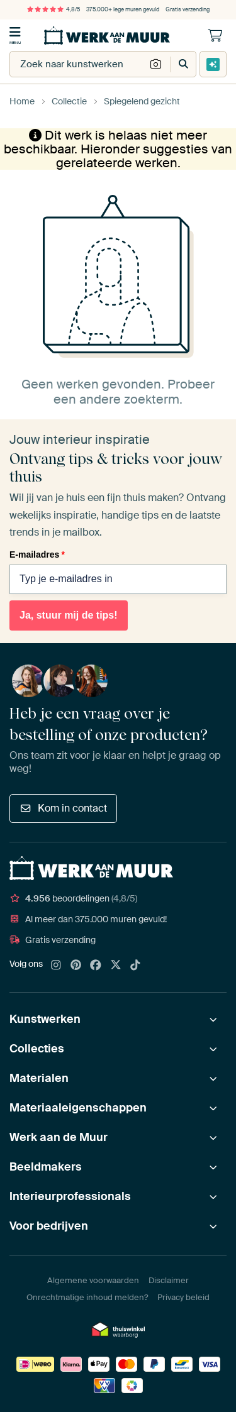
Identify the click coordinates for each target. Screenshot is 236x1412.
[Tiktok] (135, 965)
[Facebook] (96, 965)
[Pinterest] (76, 965)
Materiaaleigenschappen (78, 1107)
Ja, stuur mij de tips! (69, 615)
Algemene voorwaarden (93, 1280)
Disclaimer (169, 1280)
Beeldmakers (45, 1166)
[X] (116, 965)
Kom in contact (63, 808)
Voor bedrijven (48, 1225)
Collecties (36, 1048)
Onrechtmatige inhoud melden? (87, 1297)
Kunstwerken (45, 1019)
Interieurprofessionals (70, 1196)
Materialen (39, 1078)
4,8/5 (53, 9)
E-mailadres (37, 554)
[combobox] (77, 64)
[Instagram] (56, 965)
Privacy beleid (183, 1297)
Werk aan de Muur (58, 1137)
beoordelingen (73, 898)
